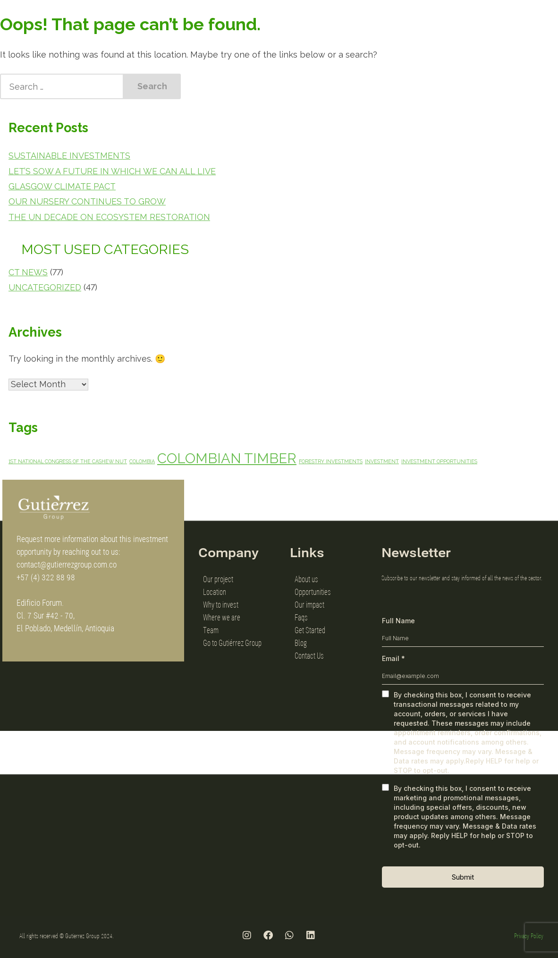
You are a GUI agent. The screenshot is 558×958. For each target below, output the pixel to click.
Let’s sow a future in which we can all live (112, 171)
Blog (301, 642)
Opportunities (313, 591)
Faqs (301, 617)
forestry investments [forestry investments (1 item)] (331, 461)
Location (214, 591)
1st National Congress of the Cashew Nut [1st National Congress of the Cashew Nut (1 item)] (67, 461)
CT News (28, 272)
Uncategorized (44, 287)
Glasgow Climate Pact (62, 186)
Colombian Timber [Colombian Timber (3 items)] (226, 458)
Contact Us (309, 655)
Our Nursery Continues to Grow (87, 201)
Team (211, 630)
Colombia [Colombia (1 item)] (142, 461)
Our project (218, 579)
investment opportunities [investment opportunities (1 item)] (439, 461)
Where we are (221, 617)
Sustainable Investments (69, 156)
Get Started (310, 630)
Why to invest (220, 604)
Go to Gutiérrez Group (232, 642)
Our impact (309, 604)
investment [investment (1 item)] (382, 461)
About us (306, 579)
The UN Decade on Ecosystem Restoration (109, 217)
